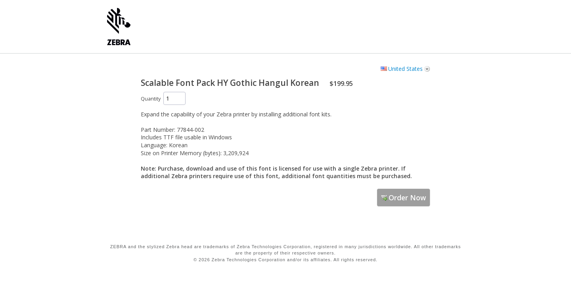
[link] (408, 229)
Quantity (151, 98)
